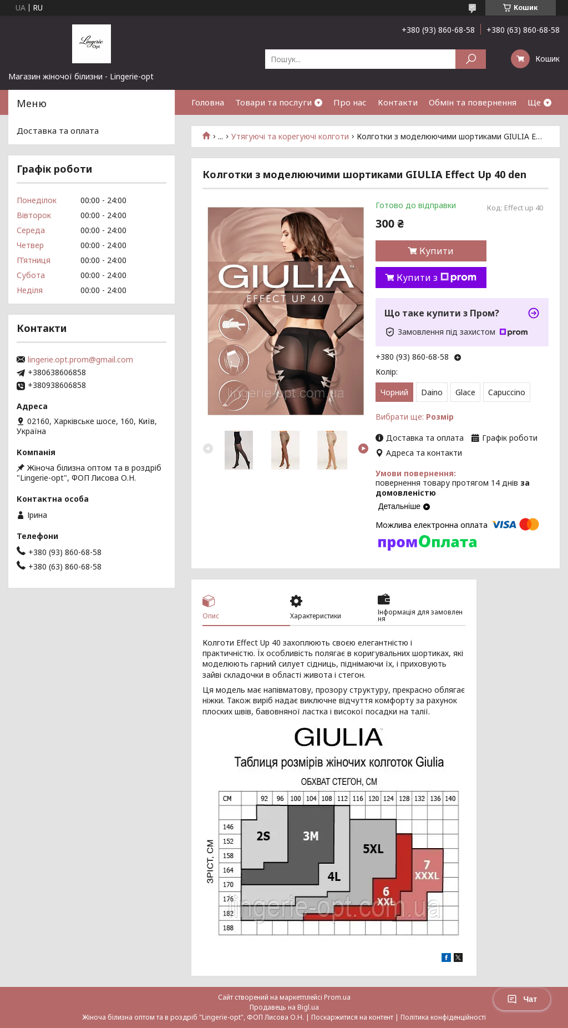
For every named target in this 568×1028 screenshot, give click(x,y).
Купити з (436, 277)
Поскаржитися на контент (352, 1017)
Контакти (398, 102)
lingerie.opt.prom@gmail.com (80, 360)
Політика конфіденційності (443, 1017)
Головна (207, 102)
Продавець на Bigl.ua (284, 1007)
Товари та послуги (273, 102)
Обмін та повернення (472, 102)
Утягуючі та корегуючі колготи (290, 137)
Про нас (350, 102)
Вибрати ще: (415, 416)
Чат (522, 999)
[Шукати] (470, 59)
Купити (436, 251)
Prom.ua (337, 997)
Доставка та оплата (58, 130)
